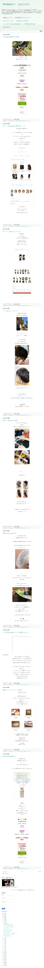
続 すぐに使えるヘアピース (11, 231)
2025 (4, 914)
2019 (4, 953)
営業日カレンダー (8, 17)
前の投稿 (39, 871)
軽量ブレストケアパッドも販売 (12, 690)
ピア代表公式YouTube (29, 24)
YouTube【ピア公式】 (22, 21)
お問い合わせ (6, 27)
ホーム (22, 871)
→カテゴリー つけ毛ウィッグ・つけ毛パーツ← (22, 155)
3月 (4, 946)
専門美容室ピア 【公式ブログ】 (16, 4)
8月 (4, 939)
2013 (4, 962)
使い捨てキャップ (22, 547)
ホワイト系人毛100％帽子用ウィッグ (14, 126)
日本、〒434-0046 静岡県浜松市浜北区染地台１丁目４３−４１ (22, 120)
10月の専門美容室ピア (9, 756)
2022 (4, 919)
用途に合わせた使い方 (9, 533)
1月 (4, 949)
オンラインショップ (8, 21)
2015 (4, 959)
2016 (4, 958)
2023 (4, 917)
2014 (4, 961)
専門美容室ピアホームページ (23, 17)
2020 (4, 952)
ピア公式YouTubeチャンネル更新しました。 (16, 632)
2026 (4, 913)
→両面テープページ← (22, 396)
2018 (4, 955)
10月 (5, 923)
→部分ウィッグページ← (20, 335)
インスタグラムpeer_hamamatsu (12, 24)
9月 (4, 937)
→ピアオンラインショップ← (22, 151)
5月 (4, 943)
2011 (4, 965)
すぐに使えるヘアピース (10, 311)
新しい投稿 (5, 871)
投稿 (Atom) (6, 873)
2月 (4, 947)
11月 (5, 921)
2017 (4, 956)
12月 (5, 920)
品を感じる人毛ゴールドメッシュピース (22, 249)
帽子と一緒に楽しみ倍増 (10, 420)
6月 (4, 942)
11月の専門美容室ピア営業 (11, 37)
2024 (4, 916)
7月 (4, 940)
